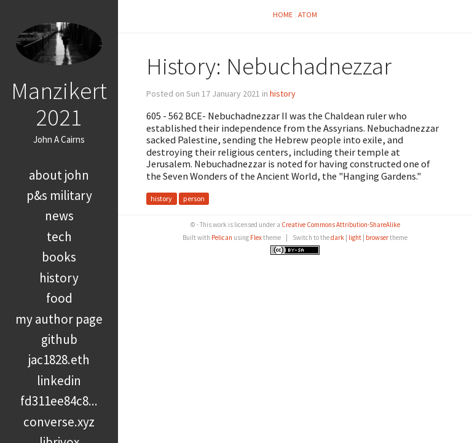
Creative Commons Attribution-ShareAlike (340, 224)
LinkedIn (59, 380)
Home (283, 14)
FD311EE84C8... (59, 401)
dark (337, 237)
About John (59, 175)
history (59, 277)
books (59, 257)
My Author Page (59, 319)
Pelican (221, 237)
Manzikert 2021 (59, 103)
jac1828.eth (59, 359)
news (59, 215)
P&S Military (59, 195)
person (194, 199)
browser (377, 237)
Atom (307, 14)
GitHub (59, 339)
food (59, 298)
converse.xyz (59, 421)
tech (59, 236)
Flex (256, 237)
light (354, 237)
